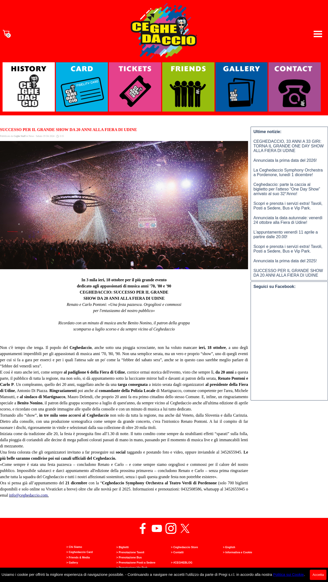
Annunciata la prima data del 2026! (285, 160)
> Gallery (72, 562)
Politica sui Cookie (288, 575)
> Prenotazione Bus (129, 557)
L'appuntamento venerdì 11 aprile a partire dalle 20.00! (285, 234)
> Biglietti (122, 547)
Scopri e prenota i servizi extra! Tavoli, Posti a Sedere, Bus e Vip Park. (287, 205)
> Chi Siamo (74, 546)
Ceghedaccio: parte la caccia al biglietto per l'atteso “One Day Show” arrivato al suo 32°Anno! (286, 189)
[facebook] (142, 528)
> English (229, 547)
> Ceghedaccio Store (184, 547)
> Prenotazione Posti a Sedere (136, 562)
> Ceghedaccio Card (79, 552)
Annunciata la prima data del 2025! (285, 261)
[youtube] (156, 528)
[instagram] (171, 528)
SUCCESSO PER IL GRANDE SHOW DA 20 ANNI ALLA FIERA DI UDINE (288, 272)
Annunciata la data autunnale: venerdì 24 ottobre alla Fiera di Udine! (288, 220)
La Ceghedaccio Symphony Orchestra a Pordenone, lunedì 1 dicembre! (288, 172)
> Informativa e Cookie (237, 552)
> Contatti (177, 552)
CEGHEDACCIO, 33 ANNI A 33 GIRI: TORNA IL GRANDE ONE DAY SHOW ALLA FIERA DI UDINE (288, 146)
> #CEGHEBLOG (181, 562)
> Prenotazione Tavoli (130, 552)
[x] (185, 528)
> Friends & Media (78, 557)
